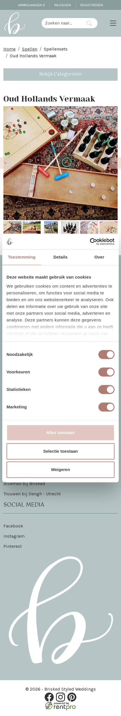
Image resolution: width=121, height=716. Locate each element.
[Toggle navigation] (113, 23)
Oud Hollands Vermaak (33, 55)
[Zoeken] (89, 23)
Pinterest (12, 546)
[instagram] (60, 697)
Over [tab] (99, 257)
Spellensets (56, 49)
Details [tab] (60, 257)
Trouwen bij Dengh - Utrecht (32, 493)
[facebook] (49, 697)
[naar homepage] (14, 23)
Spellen (29, 49)
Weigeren (60, 469)
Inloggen (62, 5)
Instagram (14, 536)
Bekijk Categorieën (60, 74)
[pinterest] (71, 697)
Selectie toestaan (60, 451)
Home (9, 49)
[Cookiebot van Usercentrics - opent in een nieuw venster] (89, 241)
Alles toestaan (60, 432)
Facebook (13, 526)
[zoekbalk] (61, 23)
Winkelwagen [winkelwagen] (31, 5)
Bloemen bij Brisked (24, 483)
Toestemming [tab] (22, 257)
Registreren (91, 5)
